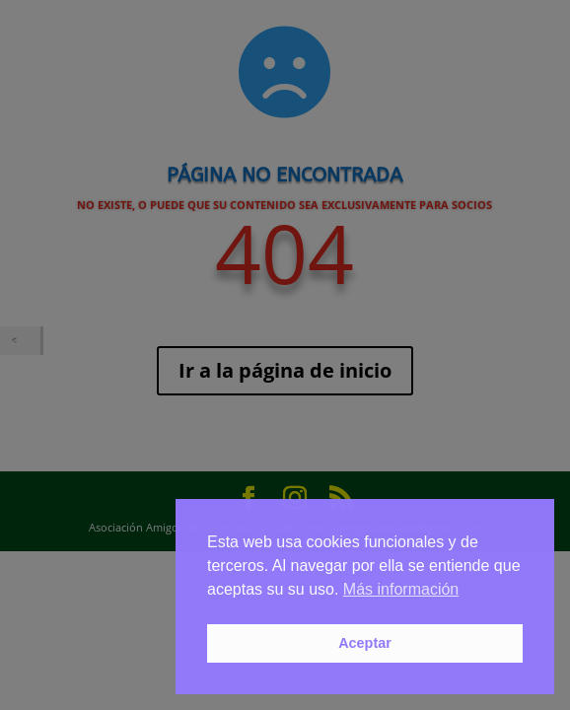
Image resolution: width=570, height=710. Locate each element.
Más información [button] (401, 589)
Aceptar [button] (365, 643)
